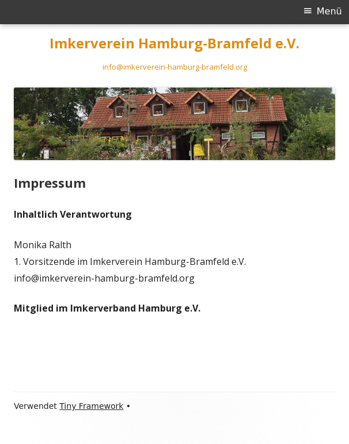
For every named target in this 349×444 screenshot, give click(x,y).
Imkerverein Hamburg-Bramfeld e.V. (174, 43)
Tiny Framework (91, 406)
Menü (329, 11)
